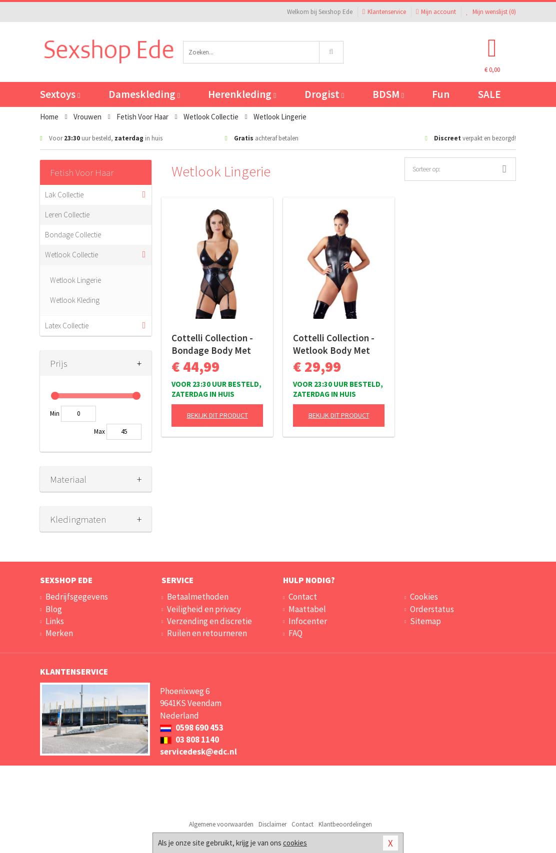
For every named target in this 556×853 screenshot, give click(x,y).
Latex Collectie (66, 325)
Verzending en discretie (209, 621)
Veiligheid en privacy (204, 609)
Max (99, 431)
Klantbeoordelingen (345, 824)
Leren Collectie (67, 214)
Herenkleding (242, 94)
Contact (302, 596)
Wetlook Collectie (71, 254)
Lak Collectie (64, 194)
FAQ (295, 633)
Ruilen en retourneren (207, 633)
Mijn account (436, 11)
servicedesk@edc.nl (198, 751)
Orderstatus (432, 609)
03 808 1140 (189, 739)
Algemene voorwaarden (221, 824)
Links (55, 621)
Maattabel (307, 609)
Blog (54, 609)
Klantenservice (384, 11)
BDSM (388, 94)
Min (55, 413)
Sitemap (425, 621)
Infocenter (307, 621)
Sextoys (60, 94)
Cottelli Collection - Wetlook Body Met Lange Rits (333, 344)
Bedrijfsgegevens (77, 596)
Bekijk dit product (217, 415)
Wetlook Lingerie (75, 280)
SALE (489, 94)
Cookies (424, 596)
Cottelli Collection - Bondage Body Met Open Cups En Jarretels (212, 344)
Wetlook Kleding (75, 300)
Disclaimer (272, 824)
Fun (441, 94)
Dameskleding (144, 94)
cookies (295, 843)
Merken (59, 633)
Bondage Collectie (73, 234)
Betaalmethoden (197, 596)
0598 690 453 (192, 727)
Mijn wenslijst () (491, 11)
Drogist (324, 94)
